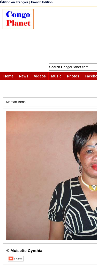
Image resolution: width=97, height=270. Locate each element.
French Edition (42, 2)
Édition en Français (14, 2)
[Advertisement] (68, 35)
